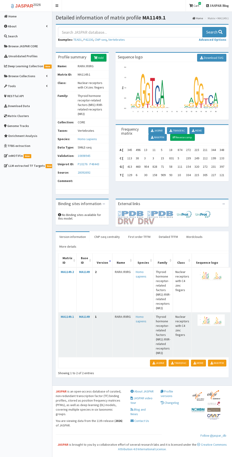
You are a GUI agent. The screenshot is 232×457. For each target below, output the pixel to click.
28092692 (84, 172)
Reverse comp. (182, 137)
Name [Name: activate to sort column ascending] (121, 263)
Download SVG (211, 58)
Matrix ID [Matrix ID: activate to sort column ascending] (67, 260)
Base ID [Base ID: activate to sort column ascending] (84, 260)
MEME (197, 130)
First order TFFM (139, 237)
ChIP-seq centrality (107, 237)
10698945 (84, 156)
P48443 (94, 164)
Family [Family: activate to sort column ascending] (162, 263)
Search (214, 32)
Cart (195, 5)
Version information (72, 237)
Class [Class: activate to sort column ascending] (181, 263)
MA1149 (84, 272)
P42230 (88, 40)
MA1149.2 (67, 272)
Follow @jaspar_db (213, 435)
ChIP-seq (101, 40)
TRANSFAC (177, 130)
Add (99, 58)
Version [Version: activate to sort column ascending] (102, 263)
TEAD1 (77, 40)
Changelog (170, 403)
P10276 (83, 164)
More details (67, 246)
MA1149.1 (67, 317)
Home (197, 18)
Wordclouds (194, 237)
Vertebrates (116, 40)
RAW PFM (157, 137)
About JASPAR (142, 391)
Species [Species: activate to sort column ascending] (143, 263)
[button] (57, 6)
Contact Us (139, 421)
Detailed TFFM (168, 237)
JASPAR (156, 130)
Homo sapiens (87, 139)
